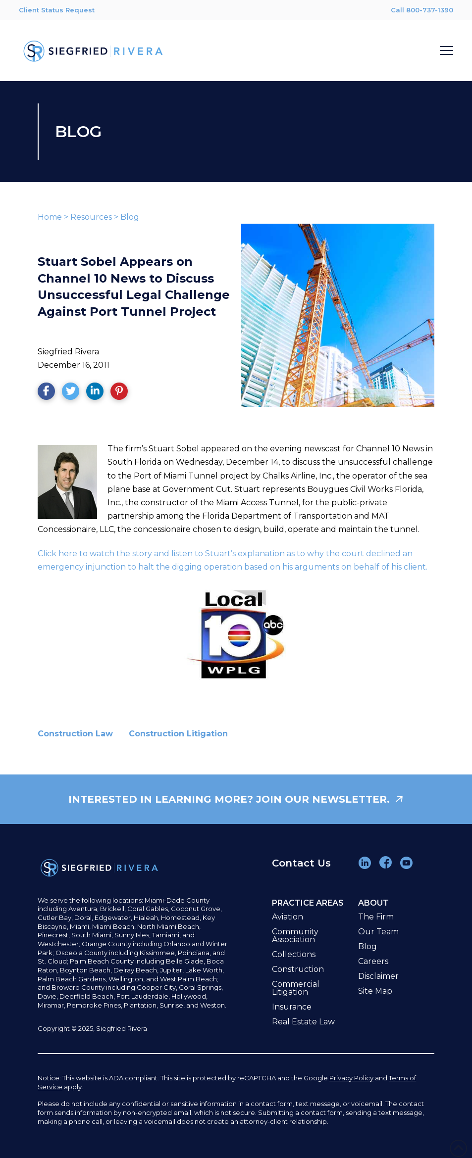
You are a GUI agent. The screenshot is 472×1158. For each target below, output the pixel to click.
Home (50, 217)
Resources (91, 217)
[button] (446, 50)
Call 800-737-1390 (422, 10)
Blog (129, 217)
